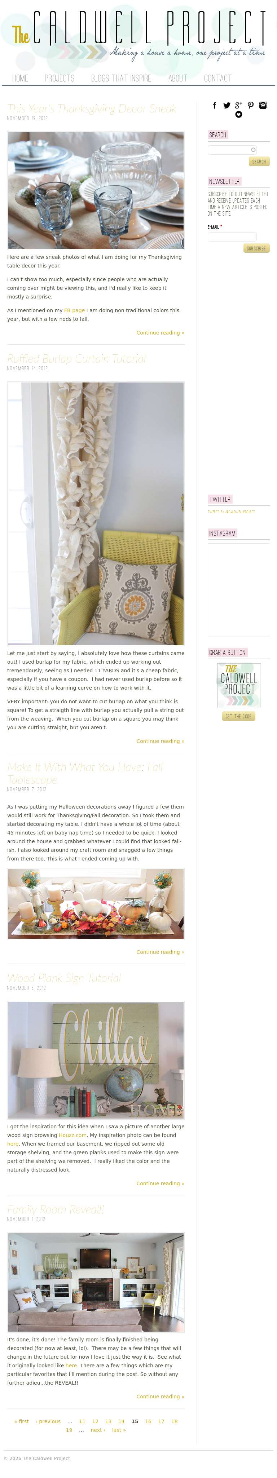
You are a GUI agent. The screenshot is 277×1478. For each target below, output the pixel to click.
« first (21, 1421)
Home (20, 79)
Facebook (214, 105)
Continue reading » (160, 333)
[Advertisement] (242, 373)
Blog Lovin (238, 114)
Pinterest (250, 105)
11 (82, 1421)
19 (69, 1430)
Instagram (263, 105)
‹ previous (48, 1421)
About (178, 79)
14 (121, 1421)
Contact (218, 79)
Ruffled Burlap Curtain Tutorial (76, 358)
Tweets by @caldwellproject (231, 512)
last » (119, 1430)
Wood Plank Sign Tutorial (64, 977)
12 (95, 1421)
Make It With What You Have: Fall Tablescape (85, 773)
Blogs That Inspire (121, 79)
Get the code (239, 717)
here (13, 1144)
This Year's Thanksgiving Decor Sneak (91, 108)
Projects (60, 79)
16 (148, 1421)
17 (161, 1421)
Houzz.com (73, 1135)
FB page (74, 310)
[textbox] (239, 150)
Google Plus (238, 105)
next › (98, 1430)
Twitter (226, 105)
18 (174, 1421)
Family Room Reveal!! (55, 1209)
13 (108, 1421)
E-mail (215, 227)
